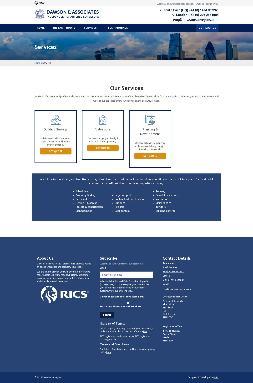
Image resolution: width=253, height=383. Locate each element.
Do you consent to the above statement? (123, 296)
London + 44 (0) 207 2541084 (197, 15)
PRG (216, 377)
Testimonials (212, 4)
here (108, 352)
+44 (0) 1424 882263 (173, 271)
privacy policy (125, 291)
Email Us (200, 4)
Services (91, 27)
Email (103, 268)
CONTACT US (207, 27)
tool (145, 331)
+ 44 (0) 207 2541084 (173, 280)
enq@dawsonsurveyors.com (195, 20)
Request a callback (184, 4)
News (171, 4)
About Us (162, 4)
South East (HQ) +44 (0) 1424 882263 (190, 10)
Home (41, 27)
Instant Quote (64, 27)
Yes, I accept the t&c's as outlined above (120, 306)
